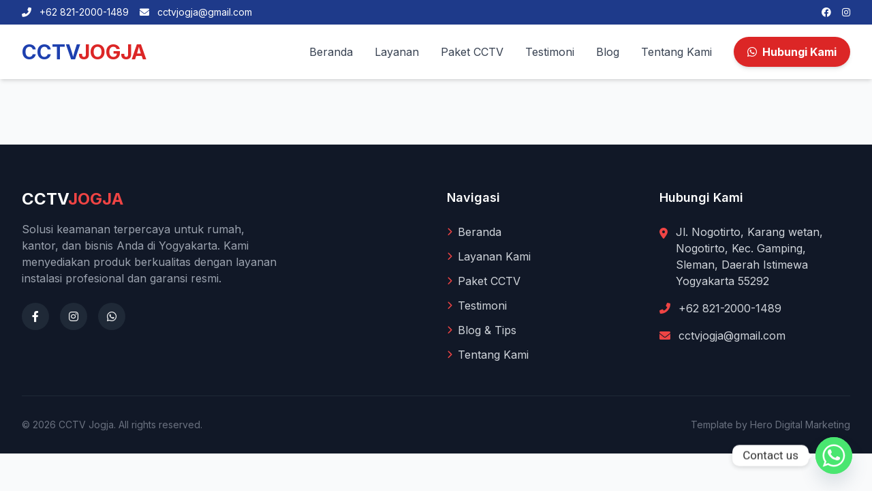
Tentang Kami (676, 52)
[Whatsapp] (833, 455)
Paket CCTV (472, 52)
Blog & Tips (481, 330)
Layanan (397, 52)
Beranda (331, 52)
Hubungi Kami (792, 52)
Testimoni (549, 52)
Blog (607, 52)
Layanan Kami (489, 256)
